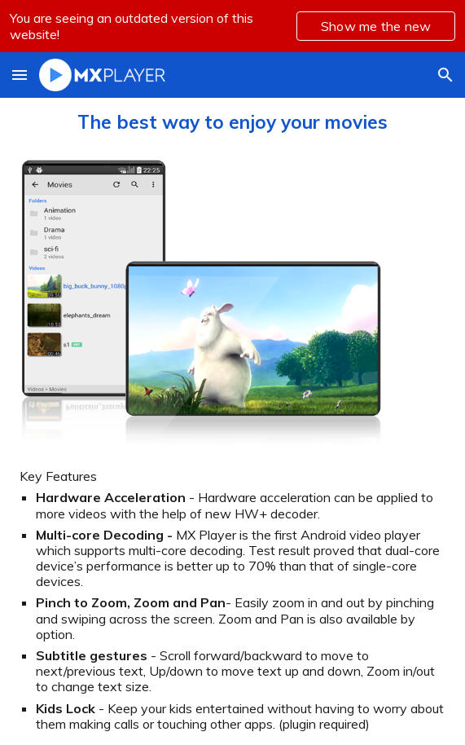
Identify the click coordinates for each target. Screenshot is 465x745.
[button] (19, 74)
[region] (232, 26)
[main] (232, 121)
